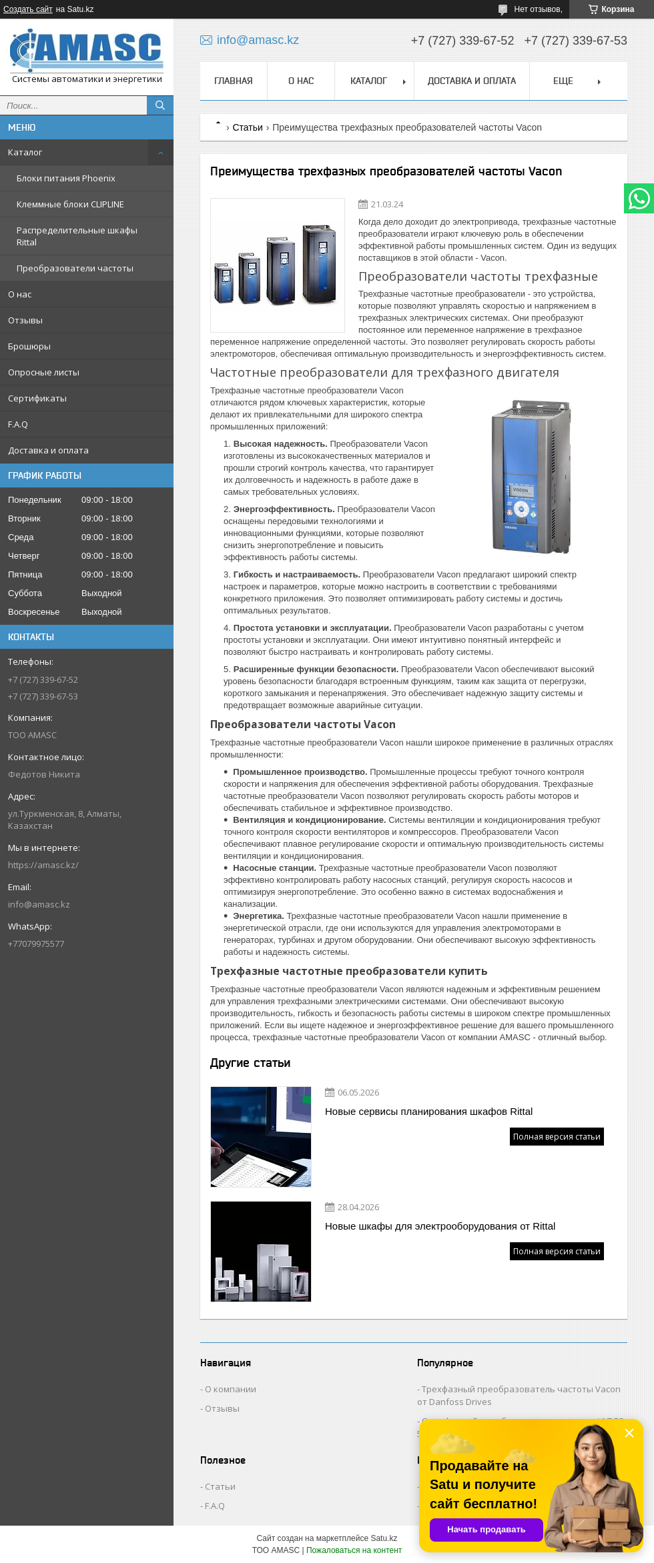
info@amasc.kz (39, 904)
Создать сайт (28, 9)
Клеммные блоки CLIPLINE (70, 204)
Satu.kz (383, 1538)
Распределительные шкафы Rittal (77, 236)
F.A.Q (18, 424)
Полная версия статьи (557, 1136)
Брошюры (29, 346)
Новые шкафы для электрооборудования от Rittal (440, 1226)
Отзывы (25, 320)
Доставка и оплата (48, 450)
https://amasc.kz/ (43, 865)
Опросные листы (43, 372)
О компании (230, 1389)
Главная (233, 80)
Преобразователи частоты (75, 268)
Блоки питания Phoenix (66, 178)
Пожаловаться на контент (354, 1550)
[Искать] (160, 105)
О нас (19, 294)
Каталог (25, 152)
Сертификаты (37, 398)
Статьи (247, 127)
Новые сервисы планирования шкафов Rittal (429, 1111)
